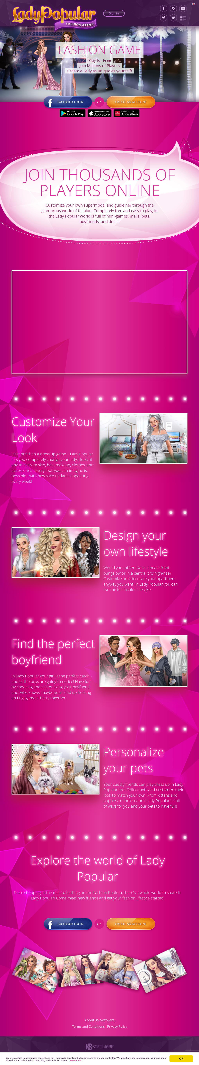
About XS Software (99, 1022)
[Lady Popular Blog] (184, 18)
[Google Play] (73, 116)
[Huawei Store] (127, 116)
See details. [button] (151, 1060)
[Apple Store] (100, 116)
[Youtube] (184, 9)
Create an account (130, 104)
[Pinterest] (163, 18)
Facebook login (68, 104)
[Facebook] (163, 9)
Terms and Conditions (88, 1028)
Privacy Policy (117, 1028)
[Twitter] (173, 18)
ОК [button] (181, 1057)
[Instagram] (173, 9)
